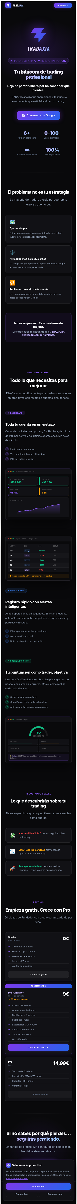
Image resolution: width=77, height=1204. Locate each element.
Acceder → (63, 5)
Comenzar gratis (38, 974)
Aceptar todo (38, 1186)
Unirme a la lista (38, 1047)
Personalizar (22, 1194)
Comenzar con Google (38, 115)
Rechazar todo (55, 1194)
